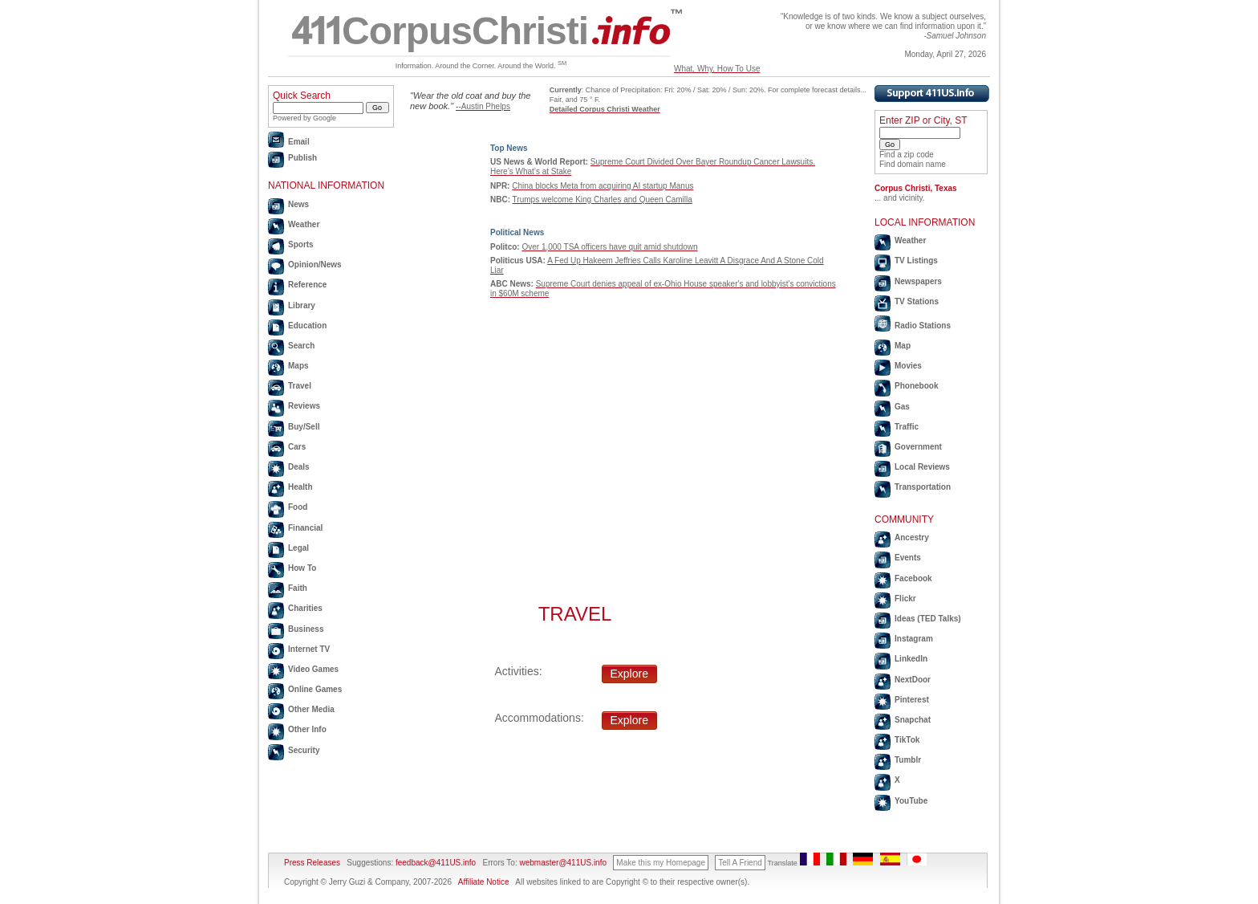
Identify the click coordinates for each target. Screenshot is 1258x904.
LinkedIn (911, 658)
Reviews (304, 405)
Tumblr (908, 759)
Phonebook (916, 385)
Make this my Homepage (660, 862)
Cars (297, 446)
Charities (305, 608)
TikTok (907, 739)
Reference (307, 284)
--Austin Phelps (483, 106)
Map (903, 345)
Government (918, 446)
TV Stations (917, 301)
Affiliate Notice (483, 882)
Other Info (307, 729)
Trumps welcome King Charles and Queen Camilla (602, 199)
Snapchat (913, 719)
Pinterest (912, 699)
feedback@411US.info (434, 862)
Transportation (923, 487)
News (298, 204)
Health (300, 487)
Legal (298, 548)
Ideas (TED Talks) (928, 618)
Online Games (315, 689)
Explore (629, 673)
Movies (908, 365)
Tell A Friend (739, 862)
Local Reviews (922, 466)
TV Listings (916, 260)
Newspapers (918, 281)
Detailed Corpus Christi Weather (605, 109)
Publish (302, 157)
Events (908, 557)
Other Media (311, 709)
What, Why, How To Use (717, 68)
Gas (902, 406)
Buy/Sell (303, 426)
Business (305, 629)
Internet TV (309, 649)
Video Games (313, 669)
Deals (299, 466)
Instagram (914, 638)
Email (299, 141)
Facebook (913, 578)
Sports (301, 244)
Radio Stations (923, 325)
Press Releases (312, 862)
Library (301, 305)
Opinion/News (315, 264)
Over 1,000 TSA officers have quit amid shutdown (609, 246)
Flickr (905, 598)
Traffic (907, 426)
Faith (297, 588)
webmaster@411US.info (563, 862)
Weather (303, 224)
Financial (305, 527)
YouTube (911, 800)
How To (302, 568)
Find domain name (912, 164)
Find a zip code (906, 154)
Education (307, 325)
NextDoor (913, 679)
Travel (299, 385)
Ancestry (912, 537)
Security (303, 750)
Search (301, 345)
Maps (298, 365)
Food (297, 507)
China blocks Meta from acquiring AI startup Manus (602, 185)
